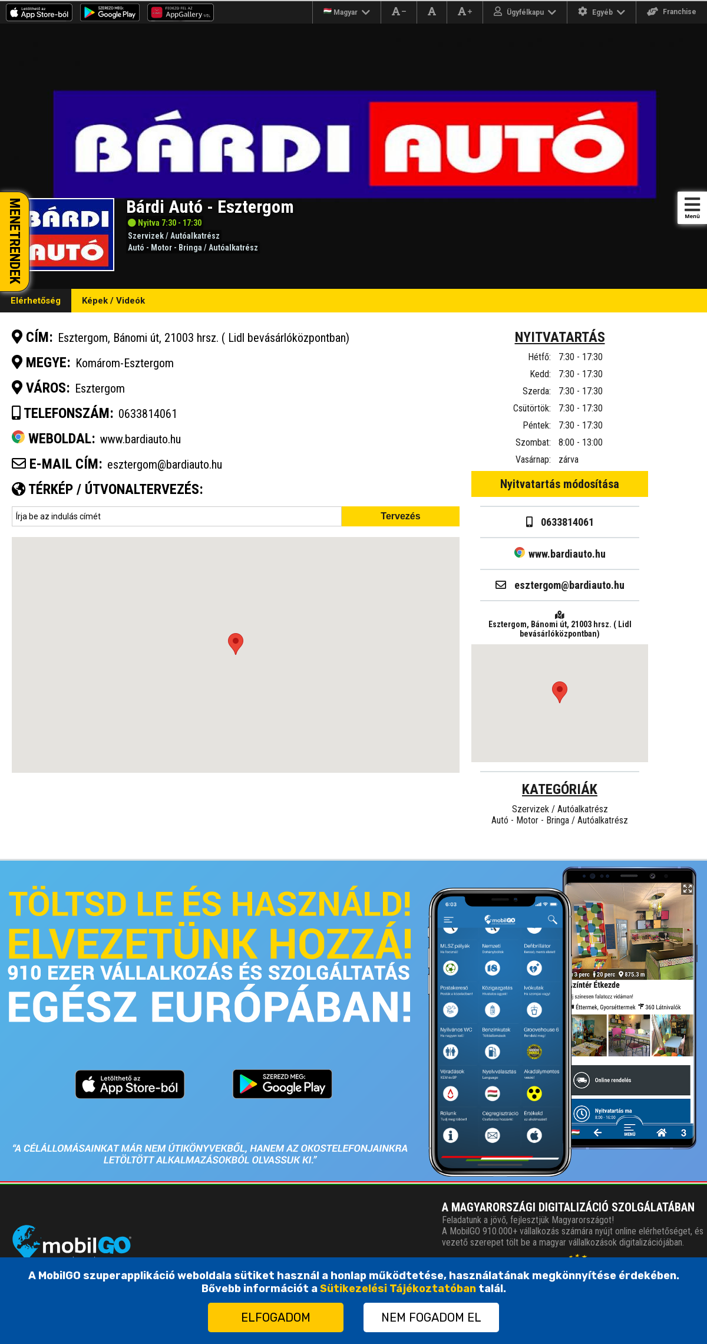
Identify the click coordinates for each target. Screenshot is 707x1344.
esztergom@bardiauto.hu (164, 464)
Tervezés (400, 516)
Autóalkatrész (195, 236)
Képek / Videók (113, 300)
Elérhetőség (36, 300)
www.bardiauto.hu (560, 554)
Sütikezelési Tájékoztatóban (398, 1288)
